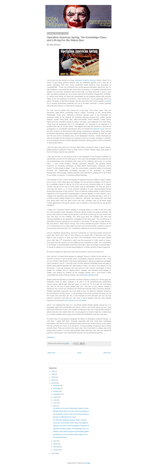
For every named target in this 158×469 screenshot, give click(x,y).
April (55, 441)
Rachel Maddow (89, 275)
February (56, 447)
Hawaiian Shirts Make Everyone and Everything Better (71, 431)
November (57, 388)
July (54, 400)
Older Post (106, 353)
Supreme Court (98, 129)
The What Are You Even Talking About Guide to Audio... (71, 408)
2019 (53, 371)
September (57, 394)
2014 (53, 383)
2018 (53, 374)
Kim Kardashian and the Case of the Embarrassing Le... (71, 414)
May (54, 406)
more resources (70, 300)
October (56, 391)
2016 (53, 377)
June (55, 403)
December (57, 385)
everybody (82, 300)
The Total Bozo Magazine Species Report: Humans (70, 420)
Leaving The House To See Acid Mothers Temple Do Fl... (71, 426)
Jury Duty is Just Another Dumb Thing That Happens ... (71, 423)
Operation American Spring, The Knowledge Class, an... (71, 429)
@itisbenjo (51, 337)
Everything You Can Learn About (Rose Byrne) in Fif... (71, 434)
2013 (53, 453)
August (55, 397)
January (56, 450)
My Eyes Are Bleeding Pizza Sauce (64, 417)
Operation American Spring (85, 80)
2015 (53, 380)
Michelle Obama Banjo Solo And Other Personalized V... (71, 411)
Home (79, 353)
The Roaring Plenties (60, 437)
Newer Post (51, 353)
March (55, 444)
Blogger (87, 463)
